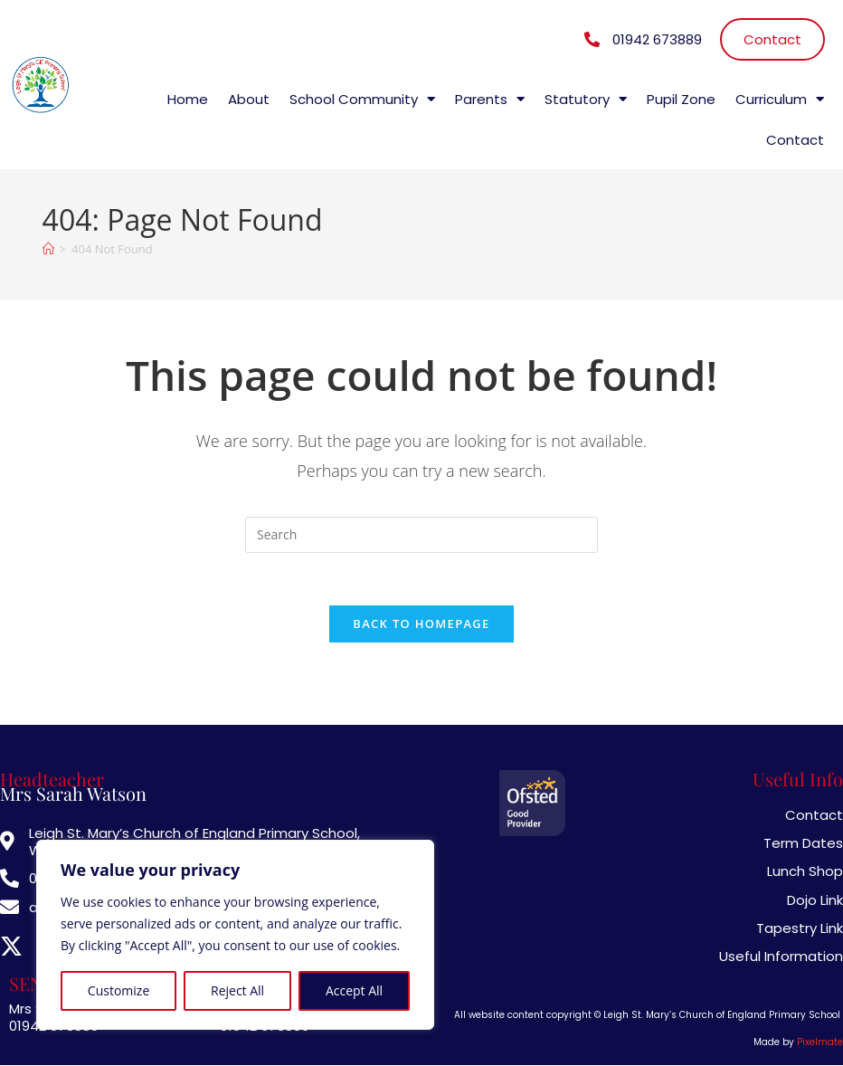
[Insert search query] (421, 535)
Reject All (237, 990)
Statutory (586, 99)
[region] (235, 935)
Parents (490, 99)
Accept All (354, 990)
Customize (118, 990)
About (249, 99)
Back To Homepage (421, 626)
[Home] (48, 249)
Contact (795, 139)
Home (187, 99)
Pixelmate (820, 1043)
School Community (362, 99)
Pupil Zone (681, 99)
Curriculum (779, 99)
